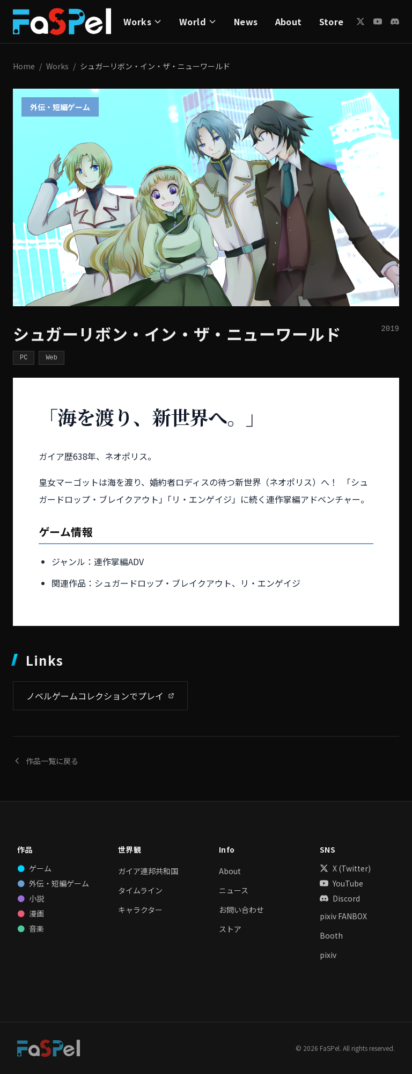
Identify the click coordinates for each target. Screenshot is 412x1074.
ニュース (233, 890)
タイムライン (140, 890)
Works (57, 66)
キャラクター (140, 909)
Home (24, 66)
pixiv (328, 954)
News (246, 21)
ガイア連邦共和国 (148, 871)
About (288, 21)
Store (331, 21)
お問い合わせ (241, 909)
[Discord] (395, 21)
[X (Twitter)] (360, 21)
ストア (230, 929)
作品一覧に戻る (45, 760)
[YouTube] (377, 21)
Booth (331, 935)
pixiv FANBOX (343, 916)
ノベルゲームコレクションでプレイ (100, 695)
